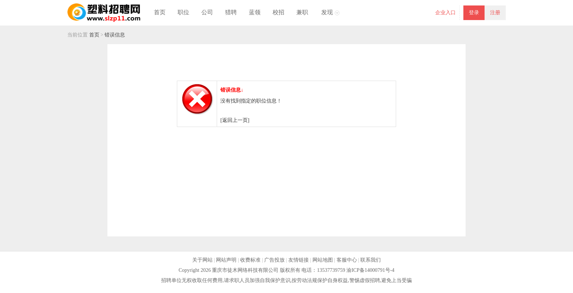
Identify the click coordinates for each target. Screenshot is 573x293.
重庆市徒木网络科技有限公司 (245, 270)
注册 (495, 12)
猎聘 (231, 12)
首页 (160, 12)
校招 (278, 12)
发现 (327, 12)
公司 (207, 12)
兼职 (302, 12)
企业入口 (445, 12)
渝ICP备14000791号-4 (370, 270)
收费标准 (250, 260)
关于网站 (202, 260)
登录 (474, 12)
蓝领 (255, 12)
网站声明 (226, 260)
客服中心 (347, 260)
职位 (183, 12)
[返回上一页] (234, 120)
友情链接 (298, 260)
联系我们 (370, 260)
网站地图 (322, 260)
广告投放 (274, 260)
